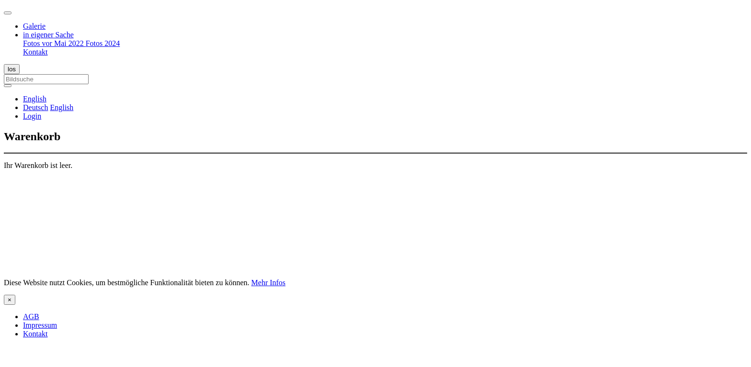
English (61, 107)
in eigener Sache (48, 35)
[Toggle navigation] (7, 12)
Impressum (40, 325)
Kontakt (35, 52)
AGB (31, 316)
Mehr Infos (268, 282)
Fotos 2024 (103, 43)
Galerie (34, 26)
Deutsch (35, 107)
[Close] (9, 300)
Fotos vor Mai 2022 (54, 43)
